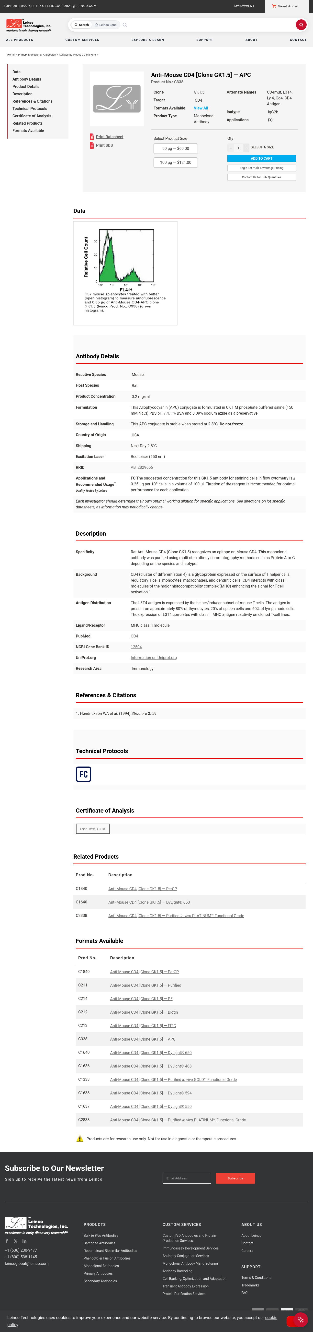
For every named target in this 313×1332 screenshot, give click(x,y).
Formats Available (28, 130)
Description (22, 94)
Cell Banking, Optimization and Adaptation (194, 1279)
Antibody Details (26, 79)
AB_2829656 (142, 467)
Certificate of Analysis (31, 116)
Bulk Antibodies (101, 1235)
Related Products (27, 123)
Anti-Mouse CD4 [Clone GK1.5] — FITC (143, 1025)
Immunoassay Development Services (191, 1248)
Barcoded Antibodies (99, 1243)
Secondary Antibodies (100, 1281)
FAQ (244, 1293)
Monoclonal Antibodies (101, 1266)
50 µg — (175, 148)
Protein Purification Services (184, 1294)
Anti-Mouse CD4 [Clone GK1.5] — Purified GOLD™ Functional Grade (173, 1079)
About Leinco (251, 1235)
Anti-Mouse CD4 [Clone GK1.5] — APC (143, 1039)
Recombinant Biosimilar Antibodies (110, 1251)
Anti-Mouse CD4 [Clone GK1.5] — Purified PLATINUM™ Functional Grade (176, 915)
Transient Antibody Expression (186, 1286)
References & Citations (32, 101)
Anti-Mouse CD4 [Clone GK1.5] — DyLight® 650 (149, 902)
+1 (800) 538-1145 (21, 1257)
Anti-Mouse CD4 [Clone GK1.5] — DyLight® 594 (151, 1093)
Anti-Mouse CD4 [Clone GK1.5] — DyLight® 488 (151, 1066)
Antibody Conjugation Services (186, 1256)
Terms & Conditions (256, 1278)
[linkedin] (24, 1241)
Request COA (93, 829)
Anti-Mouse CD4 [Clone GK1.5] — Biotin (144, 1012)
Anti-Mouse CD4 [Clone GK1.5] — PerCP (142, 889)
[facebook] (7, 1241)
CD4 (134, 636)
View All (201, 108)
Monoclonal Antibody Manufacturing (190, 1263)
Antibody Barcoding (177, 1271)
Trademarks (250, 1285)
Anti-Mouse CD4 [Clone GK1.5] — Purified (145, 985)
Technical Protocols (29, 108)
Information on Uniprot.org (154, 657)
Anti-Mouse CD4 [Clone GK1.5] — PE (141, 998)
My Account (244, 6)
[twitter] (16, 1241)
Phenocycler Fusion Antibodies (107, 1258)
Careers (247, 1251)
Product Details (25, 86)
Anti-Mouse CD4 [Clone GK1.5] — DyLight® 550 (151, 1106)
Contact (247, 1243)
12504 (136, 647)
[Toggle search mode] (95, 24)
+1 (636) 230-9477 (21, 1250)
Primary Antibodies (98, 1273)
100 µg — (175, 162)
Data (16, 72)
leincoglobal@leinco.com (27, 1263)
